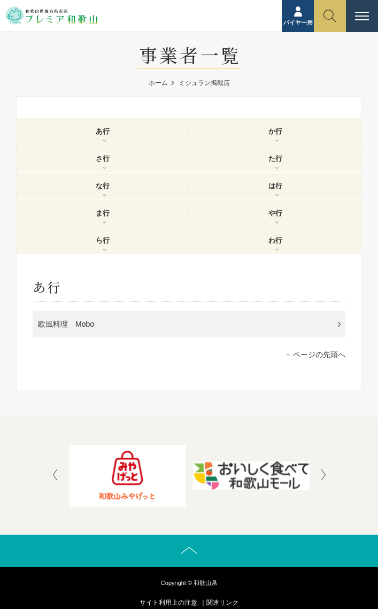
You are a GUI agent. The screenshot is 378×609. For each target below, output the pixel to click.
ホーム (158, 83)
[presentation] (55, 476)
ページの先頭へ (319, 354)
